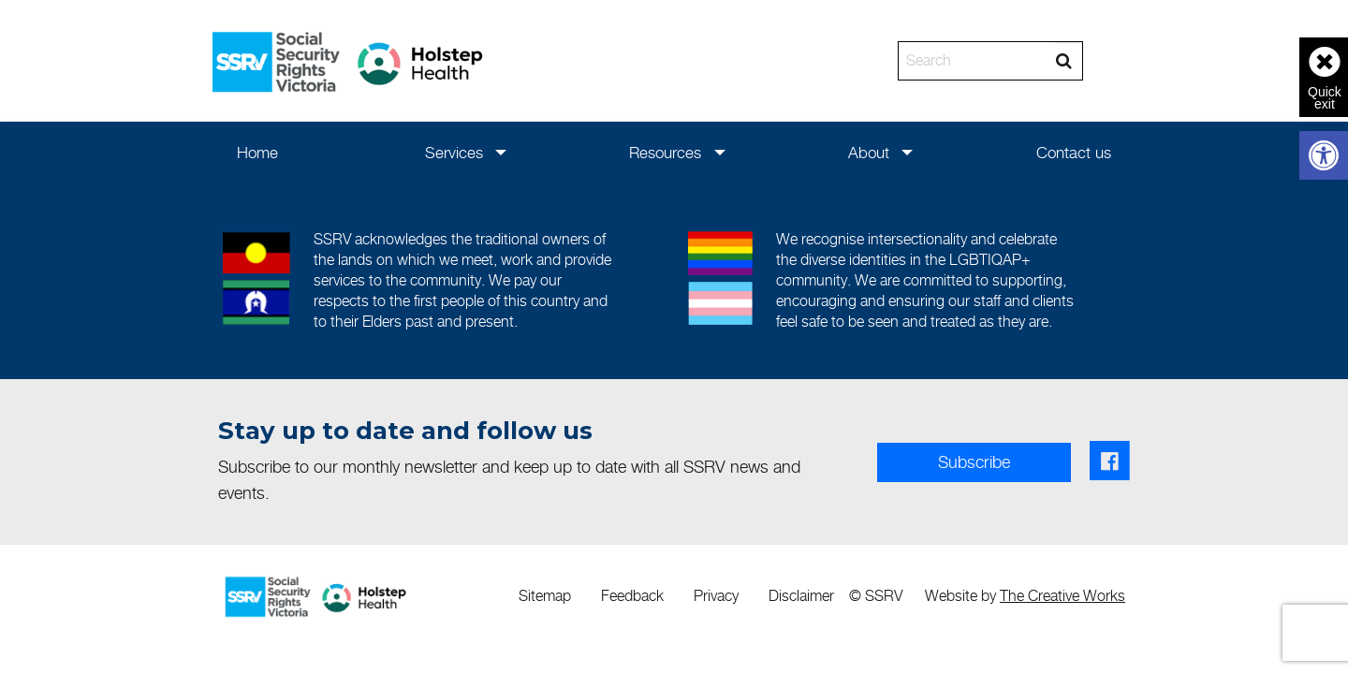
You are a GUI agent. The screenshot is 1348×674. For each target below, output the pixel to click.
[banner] (674, 61)
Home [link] (257, 152)
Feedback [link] (632, 596)
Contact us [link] (1073, 152)
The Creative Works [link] (1062, 596)
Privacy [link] (716, 596)
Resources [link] (665, 152)
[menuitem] (258, 152)
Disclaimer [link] (801, 596)
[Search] (977, 61)
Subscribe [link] (974, 462)
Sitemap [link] (545, 596)
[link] (1323, 155)
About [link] (868, 152)
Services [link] (454, 152)
